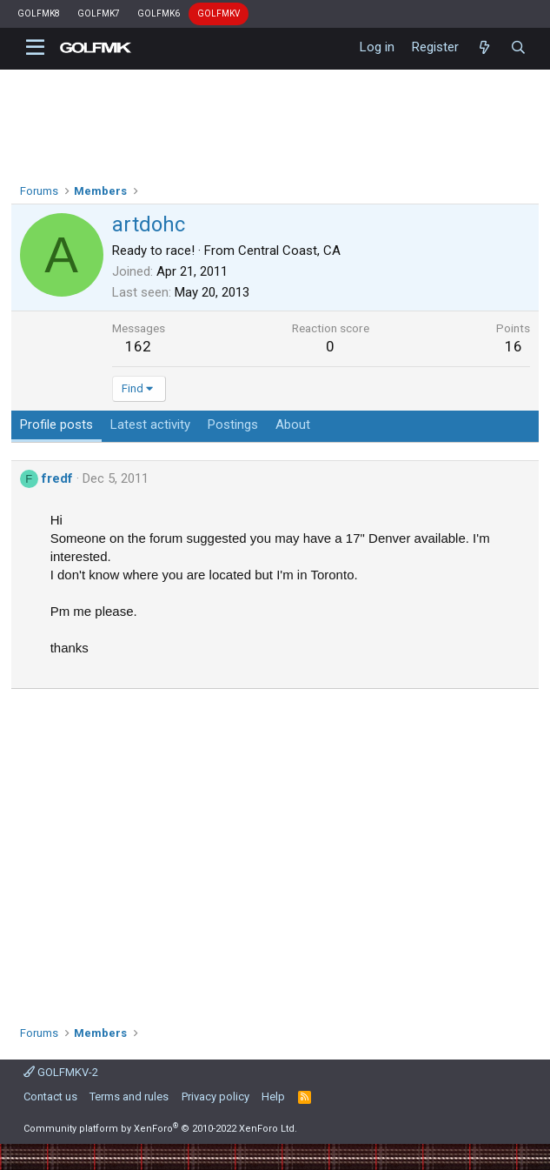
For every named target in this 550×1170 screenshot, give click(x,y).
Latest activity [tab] (150, 424)
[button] (35, 48)
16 (513, 346)
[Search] (518, 47)
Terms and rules (129, 1096)
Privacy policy (215, 1096)
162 (138, 346)
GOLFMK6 (158, 13)
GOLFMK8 (38, 13)
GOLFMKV (218, 13)
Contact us (50, 1096)
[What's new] (484, 47)
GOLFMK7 (98, 13)
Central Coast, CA (289, 250)
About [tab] (292, 424)
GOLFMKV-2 (60, 1072)
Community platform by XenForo (160, 1128)
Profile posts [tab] (56, 424)
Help (273, 1096)
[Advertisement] (275, 851)
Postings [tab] (233, 424)
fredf (57, 478)
